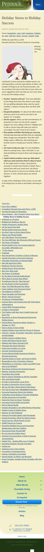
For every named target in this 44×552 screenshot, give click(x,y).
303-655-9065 (22, 525)
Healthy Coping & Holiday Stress (14, 338)
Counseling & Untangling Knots (13, 451)
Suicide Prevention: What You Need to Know (18, 418)
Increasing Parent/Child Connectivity (16, 402)
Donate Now (21, 501)
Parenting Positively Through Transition (16, 444)
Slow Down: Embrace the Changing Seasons (18, 369)
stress (18, 36)
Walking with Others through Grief (15, 343)
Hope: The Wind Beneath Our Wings (15, 286)
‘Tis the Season (7, 250)
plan (6, 36)
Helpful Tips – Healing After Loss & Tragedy (18, 441)
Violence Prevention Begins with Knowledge (18, 415)
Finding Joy (6, 446)
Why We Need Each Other (12, 263)
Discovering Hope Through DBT (13, 431)
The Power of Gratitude (11, 273)
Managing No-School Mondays (13, 346)
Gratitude (5, 253)
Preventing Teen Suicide (11, 374)
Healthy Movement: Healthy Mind (15, 224)
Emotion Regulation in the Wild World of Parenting (21, 408)
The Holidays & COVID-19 (11, 291)
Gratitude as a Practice (10, 219)
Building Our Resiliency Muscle (13, 222)
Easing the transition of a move (13, 348)
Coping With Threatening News (13, 307)
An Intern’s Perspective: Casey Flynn (15, 382)
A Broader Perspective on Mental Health (17, 261)
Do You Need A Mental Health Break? (16, 276)
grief (23, 33)
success (24, 36)
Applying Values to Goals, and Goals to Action (19, 359)
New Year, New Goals (10, 271)
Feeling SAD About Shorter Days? (14, 340)
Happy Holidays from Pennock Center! (16, 289)
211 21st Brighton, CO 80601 (22, 530)
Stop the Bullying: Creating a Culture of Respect (20, 255)
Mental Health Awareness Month (14, 230)
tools (37, 36)
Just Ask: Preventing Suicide (12, 351)
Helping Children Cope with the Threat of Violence (21, 330)
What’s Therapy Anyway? (11, 297)
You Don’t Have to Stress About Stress (16, 232)
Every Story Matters (9, 206)
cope (19, 33)
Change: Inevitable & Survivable (14, 454)
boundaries (11, 33)
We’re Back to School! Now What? (15, 279)
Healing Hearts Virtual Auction (13, 268)
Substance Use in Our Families (13, 449)
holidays (37, 33)
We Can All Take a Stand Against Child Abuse (18, 387)
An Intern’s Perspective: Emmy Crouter (16, 384)
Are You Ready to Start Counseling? (15, 284)
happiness (29, 33)
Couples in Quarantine (10, 310)
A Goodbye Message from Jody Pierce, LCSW (19, 209)
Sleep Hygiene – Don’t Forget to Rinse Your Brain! (20, 214)
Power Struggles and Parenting (13, 294)
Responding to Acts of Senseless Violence (17, 361)
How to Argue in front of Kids (13, 328)
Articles (6, 203)
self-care (12, 36)
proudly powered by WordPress (22, 542)
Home (22, 476)
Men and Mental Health (11, 379)
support (31, 36)
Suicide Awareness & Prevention (14, 397)
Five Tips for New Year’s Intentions (19, 389)
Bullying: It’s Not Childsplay (12, 413)
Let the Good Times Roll (11, 227)
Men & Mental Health (10, 405)
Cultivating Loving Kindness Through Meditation (20, 395)
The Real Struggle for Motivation (14, 212)
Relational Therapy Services (12, 266)
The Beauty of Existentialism (12, 299)
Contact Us (22, 493)
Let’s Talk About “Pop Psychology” (15, 237)
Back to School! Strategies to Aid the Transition (19, 377)
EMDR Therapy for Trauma (12, 423)
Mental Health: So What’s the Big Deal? (17, 457)
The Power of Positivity (10, 242)
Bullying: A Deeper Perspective (13, 371)
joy (3, 36)
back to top (22, 536)
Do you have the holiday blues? (14, 433)
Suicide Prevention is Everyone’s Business (17, 258)
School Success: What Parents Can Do (16, 420)
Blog (22, 515)
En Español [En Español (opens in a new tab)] (22, 497)
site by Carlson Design (22, 545)
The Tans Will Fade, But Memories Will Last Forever (21, 240)
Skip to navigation (38, 5)
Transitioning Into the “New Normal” (16, 281)
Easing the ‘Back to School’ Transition (16, 400)
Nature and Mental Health (12, 235)
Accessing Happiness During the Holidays (17, 392)
